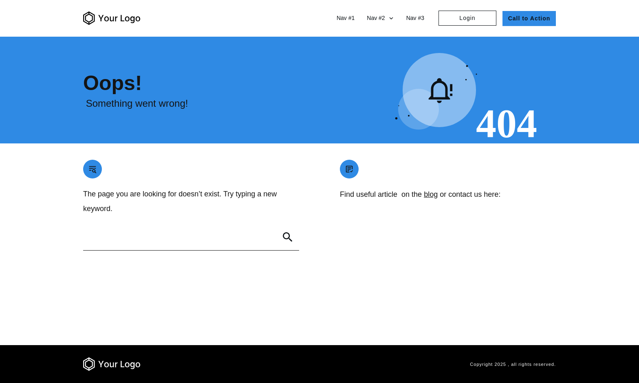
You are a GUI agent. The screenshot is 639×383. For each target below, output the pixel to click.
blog (431, 194)
